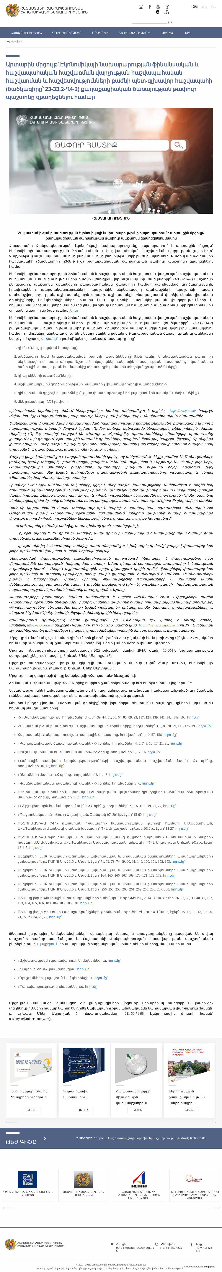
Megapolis (209, 1266)
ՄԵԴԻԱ (167, 33)
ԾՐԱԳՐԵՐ (100, 33)
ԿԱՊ (187, 33)
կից (73, 310)
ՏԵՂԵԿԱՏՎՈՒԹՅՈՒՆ (135, 33)
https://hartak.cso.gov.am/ (157, 625)
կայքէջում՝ (49, 944)
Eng (204, 6)
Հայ (194, 6)
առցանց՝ (49, 338)
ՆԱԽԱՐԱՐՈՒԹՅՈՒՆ (26, 33)
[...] (149, 20)
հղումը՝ (194, 717)
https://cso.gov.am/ (183, 411)
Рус (213, 6)
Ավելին (31, 1110)
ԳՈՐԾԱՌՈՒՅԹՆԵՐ (67, 33)
